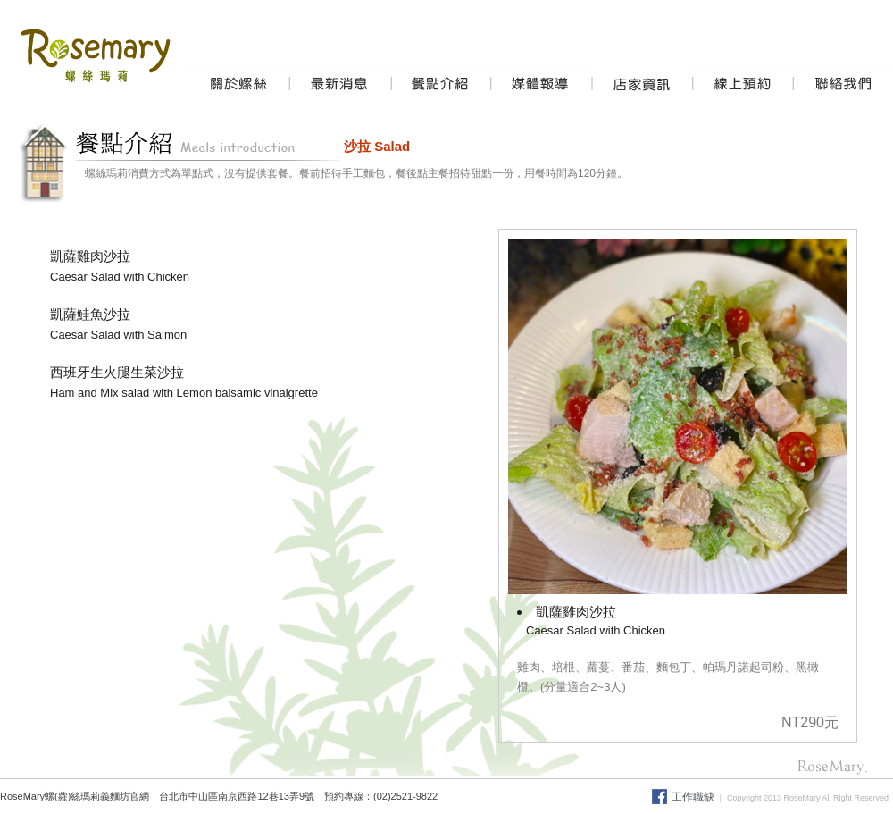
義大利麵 (460, 796)
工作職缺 (693, 797)
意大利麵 (502, 796)
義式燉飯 (576, 796)
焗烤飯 (539, 796)
